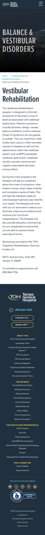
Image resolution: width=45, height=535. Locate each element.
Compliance (22, 515)
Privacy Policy (22, 522)
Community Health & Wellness (22, 368)
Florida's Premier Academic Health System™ (22, 349)
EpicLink (22, 433)
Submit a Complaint (22, 419)
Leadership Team (22, 343)
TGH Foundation (22, 355)
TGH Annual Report (22, 359)
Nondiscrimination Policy (22, 376)
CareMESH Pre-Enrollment (22, 441)
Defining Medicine (22, 437)
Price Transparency (22, 415)
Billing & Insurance (22, 390)
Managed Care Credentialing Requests (22, 457)
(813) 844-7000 (23, 310)
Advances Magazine (22, 363)
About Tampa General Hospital (22, 339)
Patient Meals (22, 411)
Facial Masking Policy (22, 398)
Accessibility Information (22, 385)
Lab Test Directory (22, 402)
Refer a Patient (22, 428)
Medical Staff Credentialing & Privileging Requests (22, 447)
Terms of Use (22, 526)
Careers (22, 453)
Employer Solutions (22, 372)
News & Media (22, 466)
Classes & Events (22, 394)
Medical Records (22, 406)
